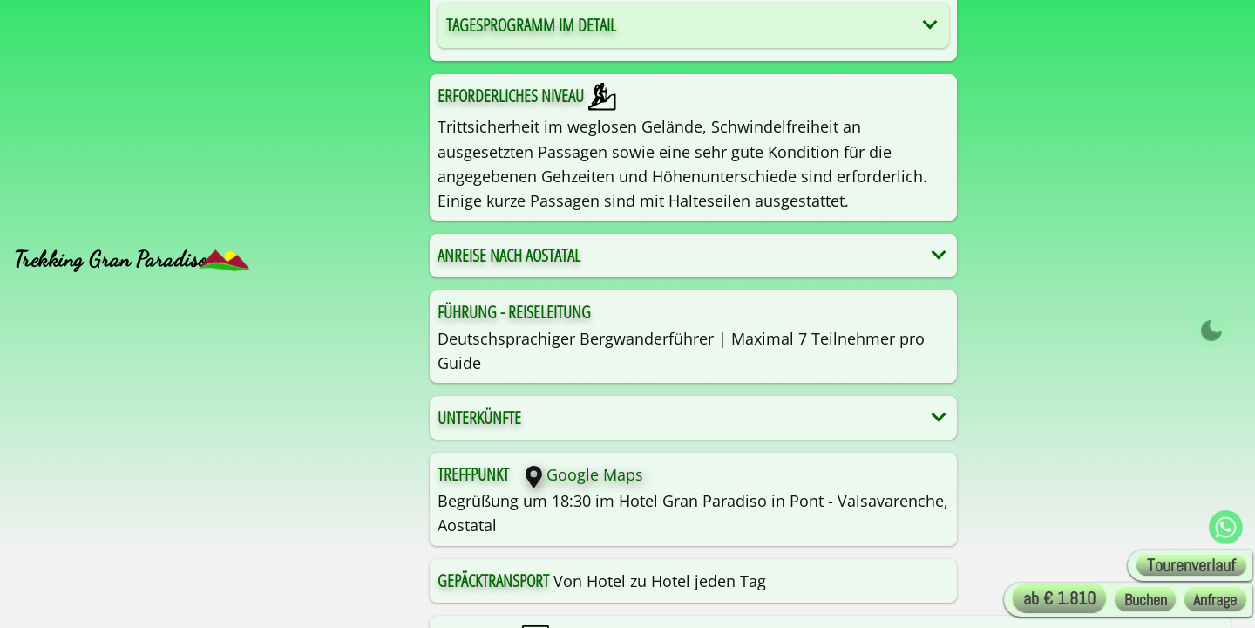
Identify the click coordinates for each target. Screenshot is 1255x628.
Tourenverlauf (1191, 566)
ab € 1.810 (1059, 598)
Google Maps (577, 474)
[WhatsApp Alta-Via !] (1225, 527)
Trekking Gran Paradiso (110, 259)
